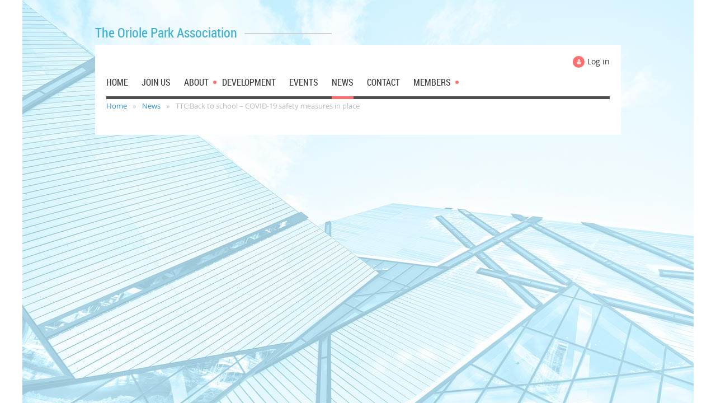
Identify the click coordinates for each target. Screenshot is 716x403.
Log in (598, 61)
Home (116, 106)
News (151, 106)
